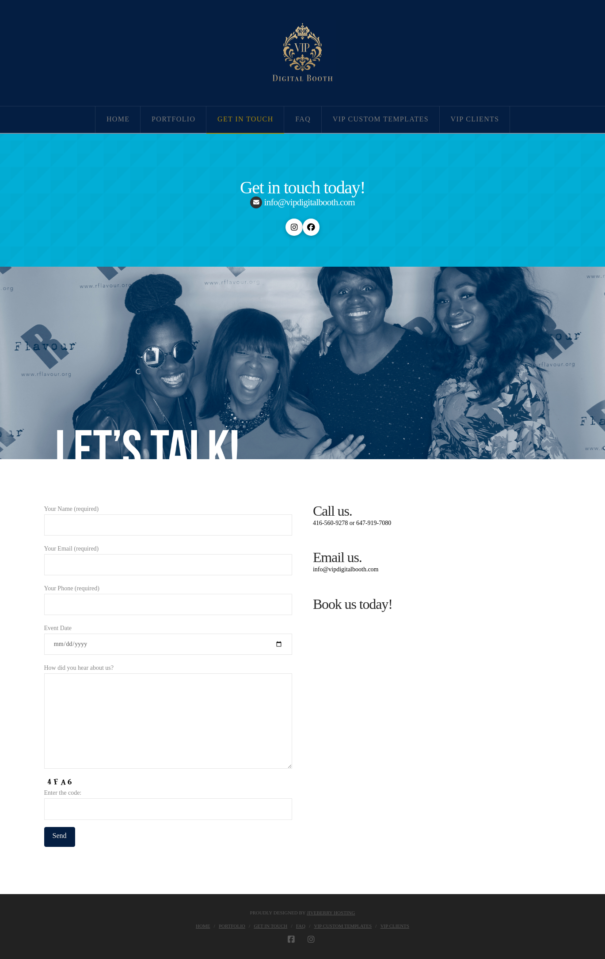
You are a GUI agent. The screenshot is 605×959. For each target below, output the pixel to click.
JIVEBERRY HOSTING (331, 912)
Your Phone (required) (168, 597)
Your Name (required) (168, 518)
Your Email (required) (168, 557)
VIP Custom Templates (343, 926)
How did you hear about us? (168, 673)
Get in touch (270, 926)
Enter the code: (168, 801)
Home (203, 926)
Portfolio (232, 926)
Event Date (168, 637)
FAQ (300, 926)
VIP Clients (395, 926)
